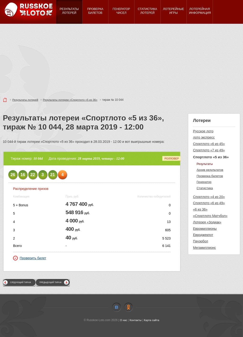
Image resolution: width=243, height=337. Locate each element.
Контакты (135, 320)
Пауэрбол (200, 241)
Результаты (204, 164)
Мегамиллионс (204, 248)
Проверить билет (29, 258)
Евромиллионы (205, 229)
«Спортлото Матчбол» (210, 216)
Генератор (203, 182)
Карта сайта (152, 320)
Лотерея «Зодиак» (207, 222)
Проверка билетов (209, 176)
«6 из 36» (200, 209)
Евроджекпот (203, 235)
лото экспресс (204, 137)
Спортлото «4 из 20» (209, 197)
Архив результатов (209, 170)
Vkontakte (116, 307)
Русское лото (203, 131)
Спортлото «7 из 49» (209, 150)
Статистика (204, 188)
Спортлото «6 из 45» (209, 144)
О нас (123, 320)
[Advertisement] (121, 59)
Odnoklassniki (128, 307)
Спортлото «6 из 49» (209, 203)
